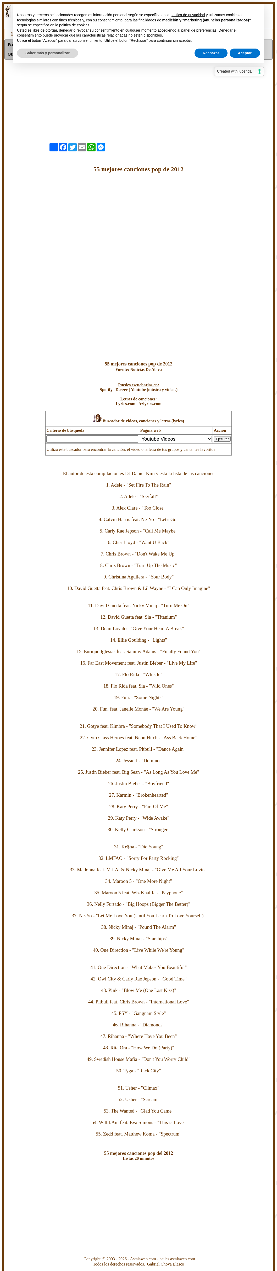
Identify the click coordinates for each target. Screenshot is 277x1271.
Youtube (138, 389)
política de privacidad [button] (187, 15)
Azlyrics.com (149, 403)
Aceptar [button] (245, 53)
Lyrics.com (125, 403)
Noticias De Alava (146, 369)
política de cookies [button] (74, 25)
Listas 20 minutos (138, 1158)
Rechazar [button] (211, 53)
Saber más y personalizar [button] (47, 53)
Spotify (106, 389)
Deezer (121, 389)
